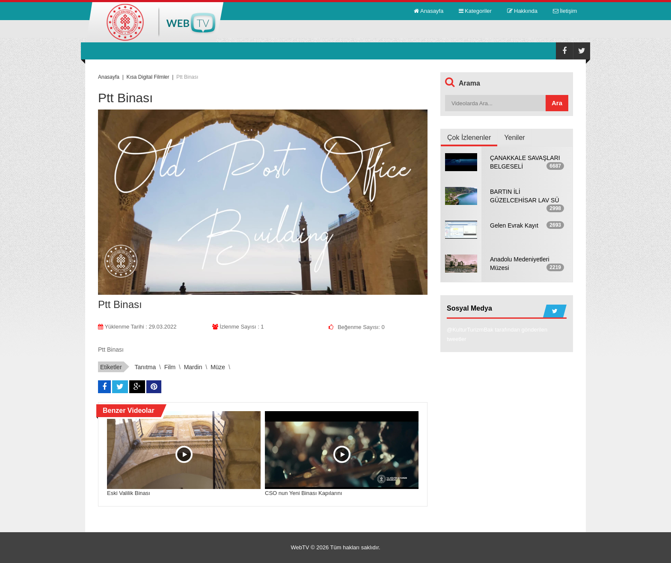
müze (218, 367)
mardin (193, 367)
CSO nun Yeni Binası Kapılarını (303, 493)
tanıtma (145, 367)
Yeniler (514, 137)
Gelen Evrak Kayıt (514, 225)
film (169, 367)
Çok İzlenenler (469, 137)
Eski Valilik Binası (128, 493)
